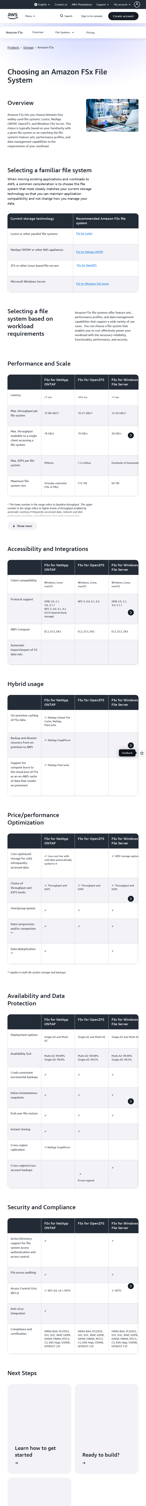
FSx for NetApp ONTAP (89, 251)
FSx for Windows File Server (92, 283)
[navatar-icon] (137, 4)
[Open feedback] (142, 753)
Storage (28, 47)
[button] (140, 4)
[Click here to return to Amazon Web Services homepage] (12, 18)
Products (13, 47)
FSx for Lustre (84, 233)
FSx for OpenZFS (87, 265)
